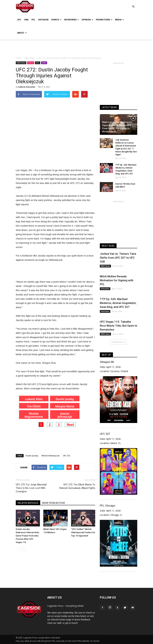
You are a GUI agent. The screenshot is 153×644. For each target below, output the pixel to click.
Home (19, 58)
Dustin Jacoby (32, 455)
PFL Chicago (107, 505)
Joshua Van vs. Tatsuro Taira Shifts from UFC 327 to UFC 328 (118, 257)
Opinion (87, 19)
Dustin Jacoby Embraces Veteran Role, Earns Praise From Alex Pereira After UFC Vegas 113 (27, 536)
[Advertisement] (76, 47)
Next (70, 424)
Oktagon (43, 19)
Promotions (104, 19)
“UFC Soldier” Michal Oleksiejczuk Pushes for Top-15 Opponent (83, 532)
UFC (19, 19)
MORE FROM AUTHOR (53, 503)
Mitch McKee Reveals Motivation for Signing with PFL (116, 280)
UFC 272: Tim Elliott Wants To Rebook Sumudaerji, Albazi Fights (77, 486)
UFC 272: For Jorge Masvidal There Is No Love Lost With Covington (31, 488)
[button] (133, 4)
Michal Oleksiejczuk (50, 455)
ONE (26, 19)
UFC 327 (105, 433)
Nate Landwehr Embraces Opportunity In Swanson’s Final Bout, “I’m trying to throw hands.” (117, 127)
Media (119, 19)
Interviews (71, 19)
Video (44, 63)
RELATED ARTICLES (28, 503)
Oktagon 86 (107, 362)
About (22, 32)
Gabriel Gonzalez (26, 87)
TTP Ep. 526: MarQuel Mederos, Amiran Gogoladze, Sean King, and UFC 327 (118, 303)
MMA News (21, 63)
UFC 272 (66, 455)
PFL (33, 19)
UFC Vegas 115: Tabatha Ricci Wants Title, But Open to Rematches (118, 325)
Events (56, 19)
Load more (118, 342)
